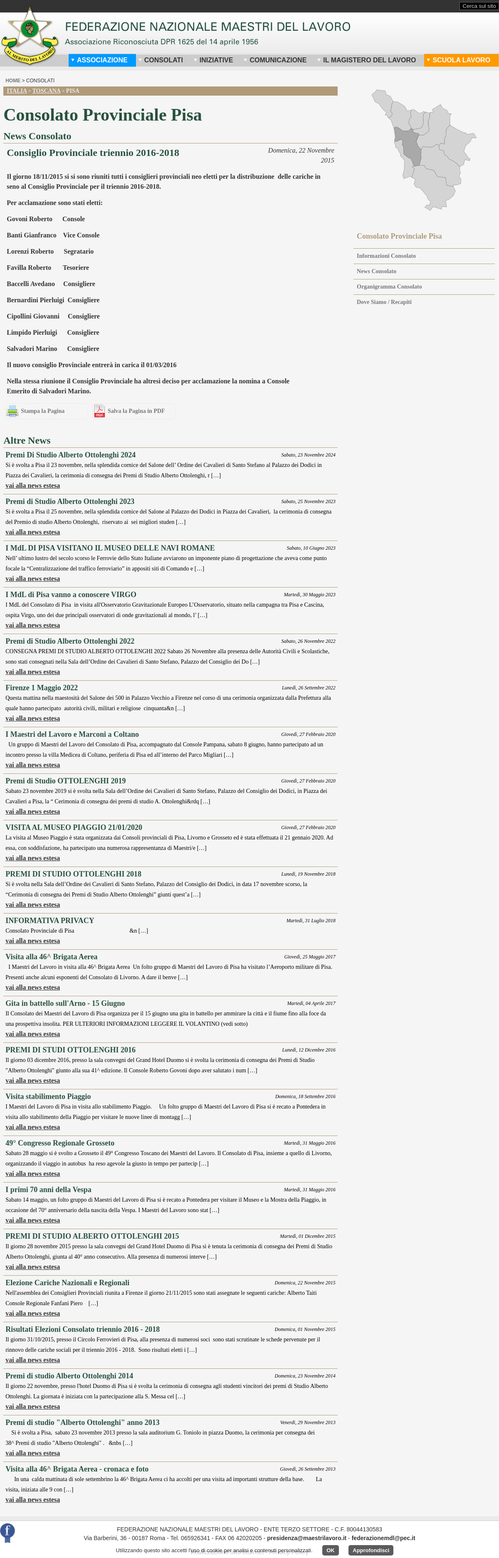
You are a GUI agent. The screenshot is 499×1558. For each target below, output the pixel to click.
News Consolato (376, 271)
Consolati (160, 60)
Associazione (99, 60)
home (12, 81)
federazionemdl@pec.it (383, 1538)
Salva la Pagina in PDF (136, 411)
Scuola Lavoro (458, 60)
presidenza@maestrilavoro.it (306, 1538)
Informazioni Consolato (386, 256)
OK (330, 1550)
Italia (17, 91)
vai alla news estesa (32, 485)
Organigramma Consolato (389, 287)
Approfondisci (371, 1550)
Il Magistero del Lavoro (366, 60)
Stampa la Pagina (42, 411)
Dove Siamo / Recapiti (384, 302)
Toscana (46, 91)
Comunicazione (274, 60)
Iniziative (213, 60)
